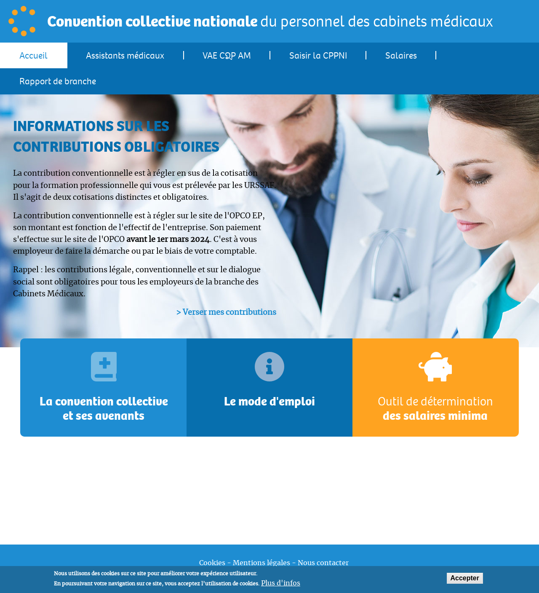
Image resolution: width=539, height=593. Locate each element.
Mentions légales (261, 563)
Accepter (465, 580)
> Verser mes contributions (226, 313)
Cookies (212, 563)
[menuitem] (33, 56)
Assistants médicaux (125, 56)
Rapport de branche (57, 81)
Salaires (401, 56)
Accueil (33, 56)
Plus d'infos (280, 585)
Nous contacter (323, 563)
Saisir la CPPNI (318, 56)
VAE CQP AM (227, 56)
